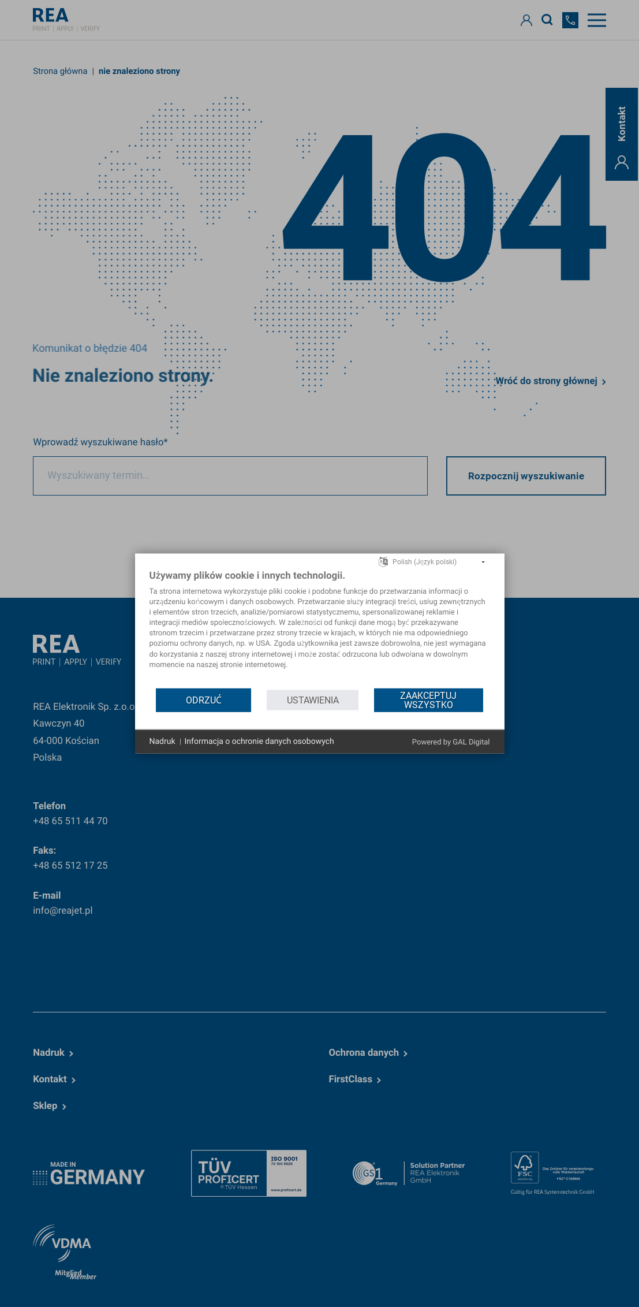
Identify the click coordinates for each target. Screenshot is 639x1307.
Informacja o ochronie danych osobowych (259, 741)
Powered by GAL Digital (451, 742)
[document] (320, 628)
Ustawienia (313, 699)
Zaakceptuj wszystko (428, 700)
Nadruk (162, 741)
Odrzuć (204, 699)
